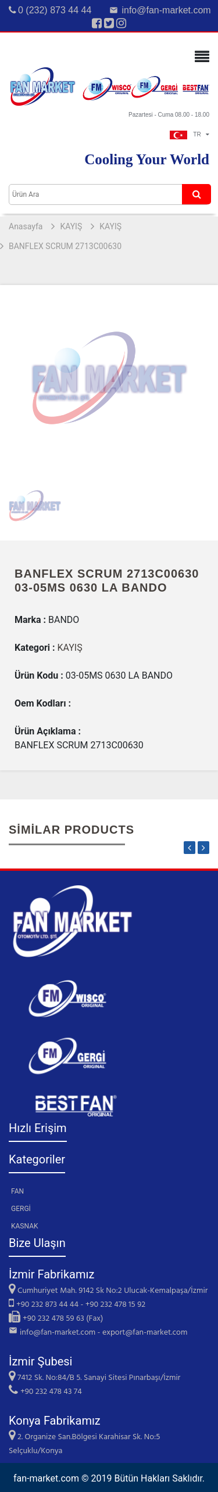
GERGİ (21, 1209)
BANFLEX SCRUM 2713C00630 (65, 246)
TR (189, 134)
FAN (17, 1191)
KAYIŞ (71, 226)
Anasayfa (25, 226)
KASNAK (24, 1226)
